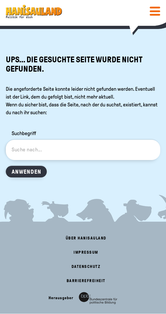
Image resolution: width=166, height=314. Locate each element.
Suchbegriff (24, 133)
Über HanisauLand (86, 238)
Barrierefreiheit (86, 281)
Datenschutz (86, 266)
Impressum (86, 252)
